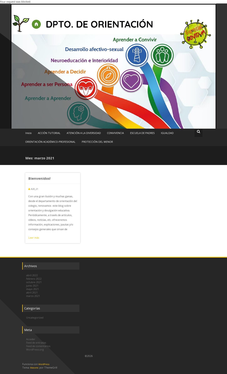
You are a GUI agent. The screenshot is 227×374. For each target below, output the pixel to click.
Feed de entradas (36, 342)
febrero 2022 (33, 278)
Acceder (30, 339)
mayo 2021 (32, 289)
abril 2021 (32, 292)
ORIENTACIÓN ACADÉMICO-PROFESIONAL (50, 142)
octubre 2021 (34, 282)
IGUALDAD (167, 133)
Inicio (28, 133)
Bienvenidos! (39, 178)
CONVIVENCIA (115, 133)
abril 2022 (32, 275)
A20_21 (34, 188)
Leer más (33, 237)
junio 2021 (32, 285)
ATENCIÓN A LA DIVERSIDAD (84, 133)
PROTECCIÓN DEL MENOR (97, 142)
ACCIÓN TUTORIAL (49, 133)
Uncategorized (34, 317)
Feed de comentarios (38, 346)
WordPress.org (35, 349)
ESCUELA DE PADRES (142, 133)
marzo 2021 (33, 296)
